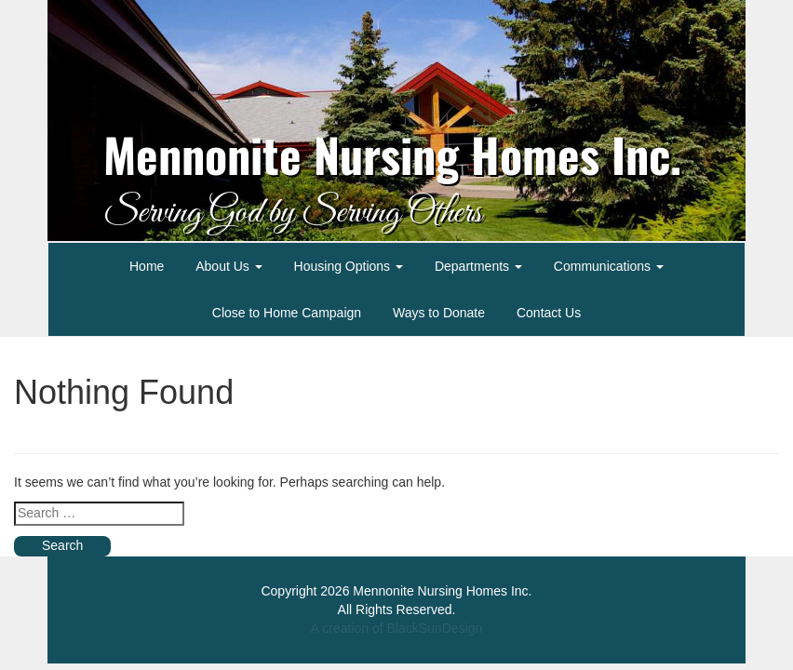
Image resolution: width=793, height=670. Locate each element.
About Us (228, 266)
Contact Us (549, 312)
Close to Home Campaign (286, 312)
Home (146, 266)
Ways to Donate (439, 312)
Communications (609, 266)
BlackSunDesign (434, 628)
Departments (478, 266)
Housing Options (348, 266)
